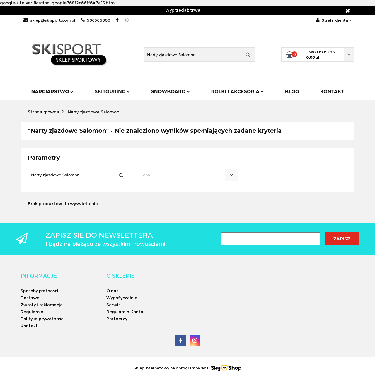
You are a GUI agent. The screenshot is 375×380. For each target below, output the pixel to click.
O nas (112, 290)
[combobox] (187, 175)
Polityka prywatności (42, 318)
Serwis (113, 304)
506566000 (95, 20)
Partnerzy (116, 318)
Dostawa (30, 297)
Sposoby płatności (39, 290)
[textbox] (182, 175)
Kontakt (332, 91)
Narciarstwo (52, 91)
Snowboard (170, 91)
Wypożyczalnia (121, 297)
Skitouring (112, 91)
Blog (292, 91)
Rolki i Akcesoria (237, 91)
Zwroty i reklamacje (42, 304)
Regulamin (32, 311)
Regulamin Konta (124, 311)
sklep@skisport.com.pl (49, 20)
